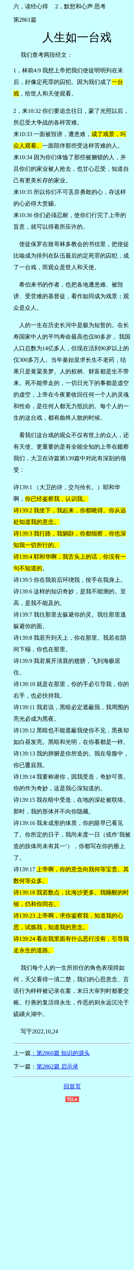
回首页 (72, 1086)
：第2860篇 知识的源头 (60, 1053)
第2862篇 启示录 (57, 1066)
